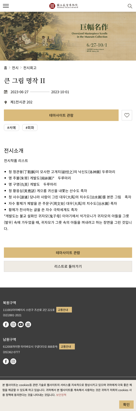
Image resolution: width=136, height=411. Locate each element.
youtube (21, 324)
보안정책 (61, 395)
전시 (15, 67)
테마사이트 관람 (61, 115)
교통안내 (63, 310)
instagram (13, 324)
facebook (6, 324)
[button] (120, 6)
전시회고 (30, 67)
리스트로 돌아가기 (68, 266)
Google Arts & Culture (28, 324)
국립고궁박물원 (64, 6)
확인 (126, 404)
